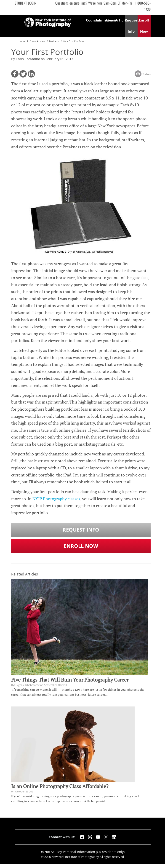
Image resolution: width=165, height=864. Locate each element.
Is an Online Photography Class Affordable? (59, 786)
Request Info (81, 529)
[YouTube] (98, 837)
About (110, 20)
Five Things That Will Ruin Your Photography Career (69, 680)
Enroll (144, 26)
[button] (15, 74)
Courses (91, 20)
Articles (120, 20)
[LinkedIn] (114, 837)
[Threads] (90, 837)
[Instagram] (106, 837)
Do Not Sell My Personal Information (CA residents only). (82, 852)
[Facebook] (82, 837)
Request (131, 26)
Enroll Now (81, 546)
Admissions (100, 20)
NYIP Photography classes (56, 498)
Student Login (25, 3)
